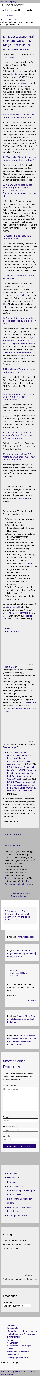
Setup (29, 563)
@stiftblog (15, 74)
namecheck (19, 295)
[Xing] (14, 1363)
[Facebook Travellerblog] (17, 1363)
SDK (8, 678)
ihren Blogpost (22, 83)
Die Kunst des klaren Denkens (17, 352)
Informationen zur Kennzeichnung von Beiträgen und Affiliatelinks (21, 1190)
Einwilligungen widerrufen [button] (19, 1215)
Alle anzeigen (10, 747)
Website (6, 1136)
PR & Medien (12, 1343)
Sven (5, 613)
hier (34, 1279)
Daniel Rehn (15, 970)
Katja (5, 619)
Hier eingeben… (10, 1085)
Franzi (29, 616)
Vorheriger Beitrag (20, 893)
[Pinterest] (11, 1363)
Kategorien (8, 1302)
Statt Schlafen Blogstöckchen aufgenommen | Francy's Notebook (21, 953)
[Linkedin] (1, 1363)
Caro (5, 616)
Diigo (5, 304)
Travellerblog (30, 702)
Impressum (12, 1173)
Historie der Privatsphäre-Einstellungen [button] (18, 1353)
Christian (23, 498)
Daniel (16, 607)
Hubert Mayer (13, 5)
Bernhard (24, 613)
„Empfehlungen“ (13, 1337)
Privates (6, 49)
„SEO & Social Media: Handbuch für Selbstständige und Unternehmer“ (19, 340)
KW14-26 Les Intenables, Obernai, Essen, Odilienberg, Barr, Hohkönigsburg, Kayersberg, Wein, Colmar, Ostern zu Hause (20, 758)
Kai (10, 613)
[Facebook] (7, 1363)
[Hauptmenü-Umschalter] (9, 15)
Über (9, 628)
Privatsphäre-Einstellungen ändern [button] (18, 1347)
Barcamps (11, 1182)
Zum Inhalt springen (9, 1)
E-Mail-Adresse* (10, 1126)
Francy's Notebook (25, 937)
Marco (16, 613)
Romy (31, 613)
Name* (6, 1117)
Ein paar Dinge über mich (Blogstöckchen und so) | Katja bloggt (21, 1019)
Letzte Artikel (13, 631)
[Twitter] (4, 1363)
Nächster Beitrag (20, 896)
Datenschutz (13, 1177)
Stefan (9, 607)
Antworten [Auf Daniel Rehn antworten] (32, 1000)
